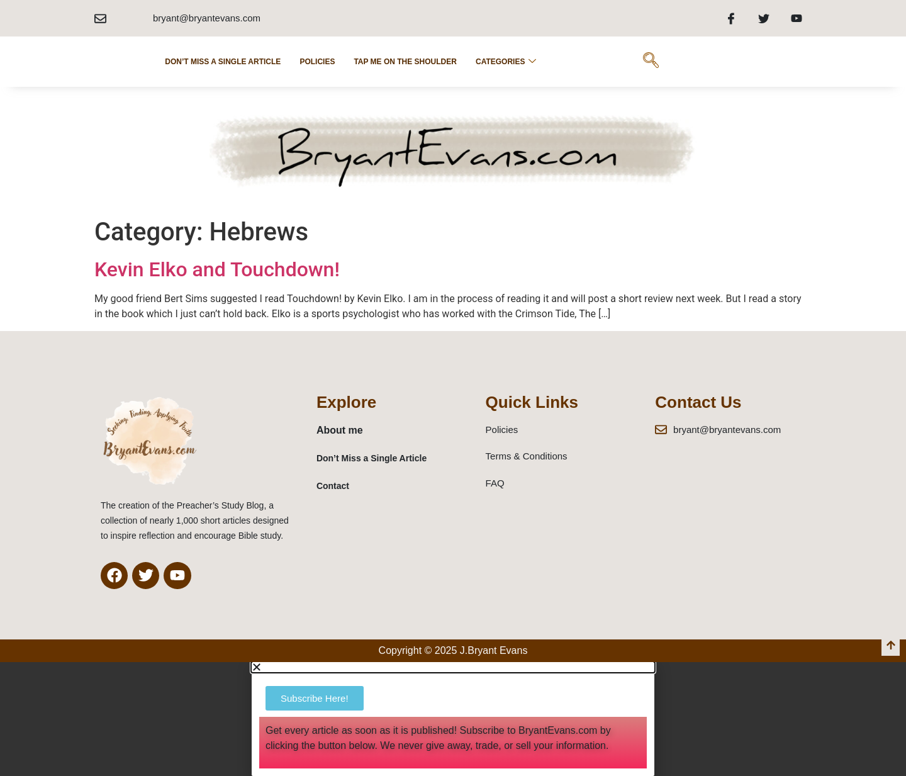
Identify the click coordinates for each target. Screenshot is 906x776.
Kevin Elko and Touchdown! (217, 269)
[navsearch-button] (650, 61)
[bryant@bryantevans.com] (100, 19)
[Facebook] (731, 18)
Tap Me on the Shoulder (405, 61)
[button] (453, 667)
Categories (506, 61)
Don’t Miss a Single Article (223, 61)
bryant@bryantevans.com (206, 18)
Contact (332, 486)
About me (339, 430)
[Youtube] (796, 18)
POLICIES (317, 61)
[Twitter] (764, 18)
